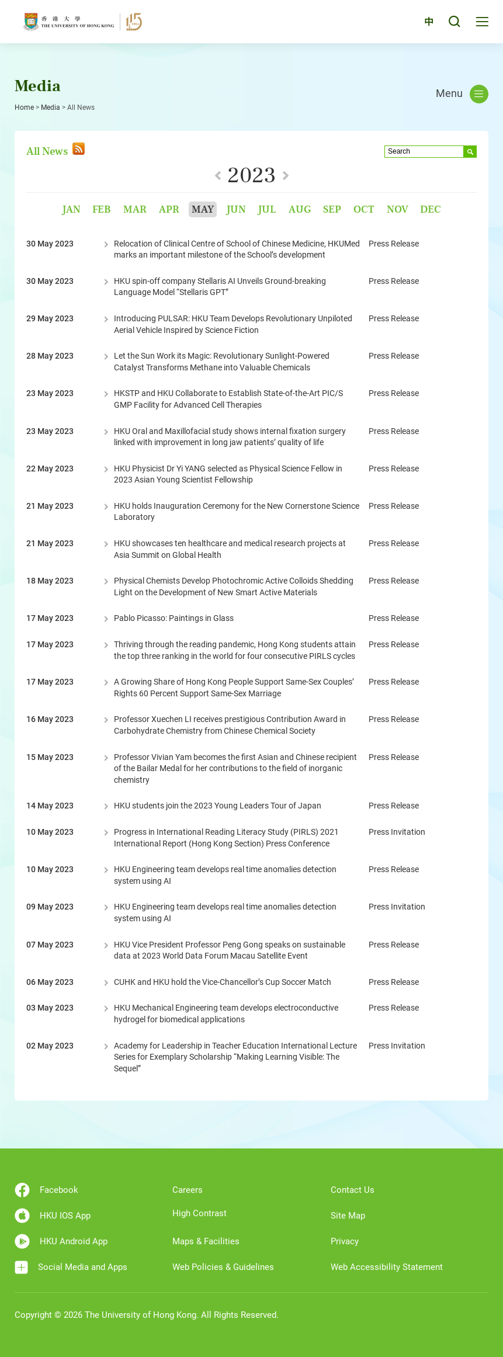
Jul (267, 209)
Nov (397, 209)
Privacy (345, 1241)
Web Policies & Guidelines (223, 1267)
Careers (187, 1190)
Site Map (348, 1215)
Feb (101, 209)
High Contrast (199, 1213)
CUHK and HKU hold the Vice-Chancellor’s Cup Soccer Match (222, 982)
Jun (236, 209)
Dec (430, 209)
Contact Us (352, 1190)
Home (24, 107)
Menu (462, 94)
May (203, 209)
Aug (300, 209)
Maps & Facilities (206, 1241)
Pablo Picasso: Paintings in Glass (174, 618)
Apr (169, 209)
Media (50, 107)
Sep (332, 209)
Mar (135, 209)
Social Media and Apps (71, 1267)
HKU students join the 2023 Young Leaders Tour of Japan (217, 805)
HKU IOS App (53, 1215)
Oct (363, 209)
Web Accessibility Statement (387, 1267)
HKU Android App (61, 1241)
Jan (71, 209)
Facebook (46, 1190)
